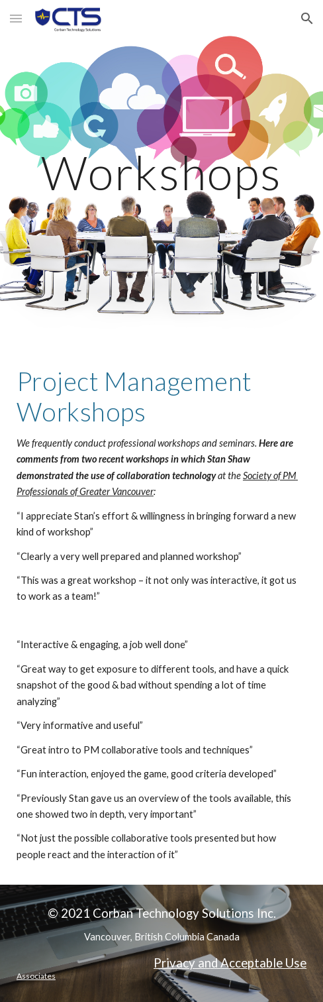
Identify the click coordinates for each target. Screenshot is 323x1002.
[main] (161, 172)
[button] (16, 18)
